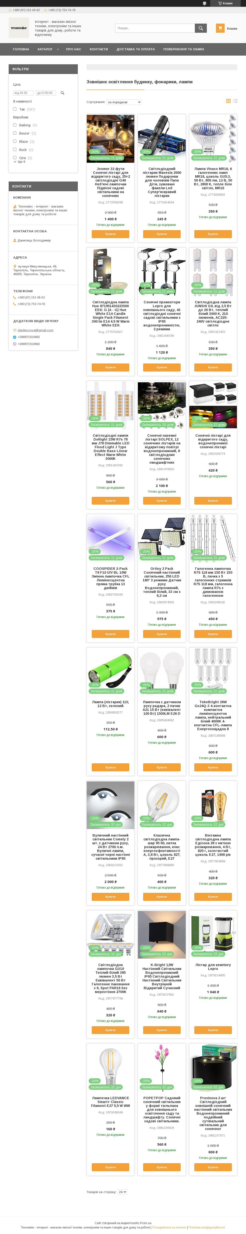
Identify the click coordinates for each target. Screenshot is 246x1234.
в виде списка (235, 102)
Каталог (45, 49)
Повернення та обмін (183, 49)
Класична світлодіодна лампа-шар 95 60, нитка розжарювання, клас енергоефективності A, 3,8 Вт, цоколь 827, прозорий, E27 (161, 846)
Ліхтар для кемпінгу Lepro (213, 967)
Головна (21, 49)
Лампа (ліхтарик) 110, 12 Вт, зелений (110, 704)
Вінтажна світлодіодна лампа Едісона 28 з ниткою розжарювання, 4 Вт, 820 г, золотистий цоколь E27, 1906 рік (213, 845)
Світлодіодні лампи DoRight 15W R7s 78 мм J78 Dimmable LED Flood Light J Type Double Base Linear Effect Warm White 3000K (110, 447)
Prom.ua (145, 1223)
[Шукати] (201, 28)
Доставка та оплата (136, 49)
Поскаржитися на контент (169, 1227)
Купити (110, 234)
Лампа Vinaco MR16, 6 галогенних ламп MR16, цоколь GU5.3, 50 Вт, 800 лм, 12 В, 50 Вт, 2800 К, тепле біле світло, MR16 (213, 178)
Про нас (73, 49)
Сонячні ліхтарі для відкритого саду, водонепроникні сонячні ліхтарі (213, 441)
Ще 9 (21, 161)
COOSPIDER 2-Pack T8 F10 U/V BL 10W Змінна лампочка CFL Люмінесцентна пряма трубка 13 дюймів (110, 578)
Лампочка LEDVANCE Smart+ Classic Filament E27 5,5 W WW (110, 1102)
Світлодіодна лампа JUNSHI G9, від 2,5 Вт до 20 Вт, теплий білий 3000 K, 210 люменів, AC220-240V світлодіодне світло (213, 313)
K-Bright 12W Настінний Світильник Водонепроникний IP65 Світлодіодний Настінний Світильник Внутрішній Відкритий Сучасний (161, 976)
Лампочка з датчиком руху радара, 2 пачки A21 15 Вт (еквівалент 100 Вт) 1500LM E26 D (162, 707)
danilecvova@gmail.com (35, 330)
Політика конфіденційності (207, 1227)
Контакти (99, 49)
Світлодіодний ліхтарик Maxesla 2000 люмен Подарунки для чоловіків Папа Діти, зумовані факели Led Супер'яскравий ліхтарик (162, 182)
